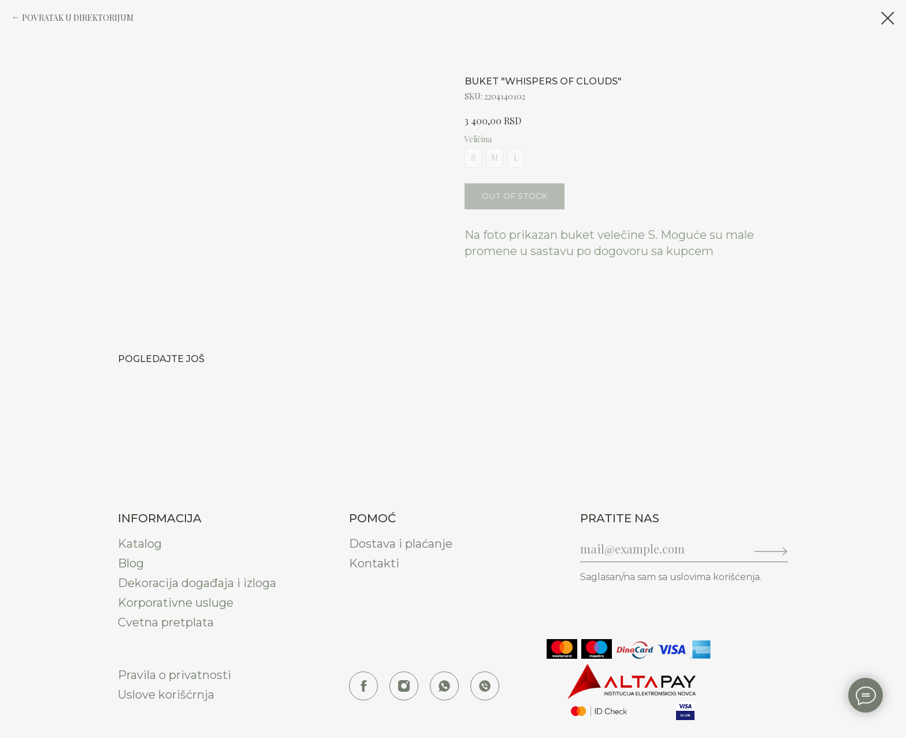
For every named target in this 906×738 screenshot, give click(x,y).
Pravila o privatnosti (174, 675)
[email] (658, 548)
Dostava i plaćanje (400, 544)
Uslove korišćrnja (166, 695)
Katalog (140, 544)
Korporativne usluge (175, 603)
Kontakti (374, 563)
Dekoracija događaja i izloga (197, 583)
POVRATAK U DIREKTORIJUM (77, 17)
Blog (131, 563)
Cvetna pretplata (166, 622)
